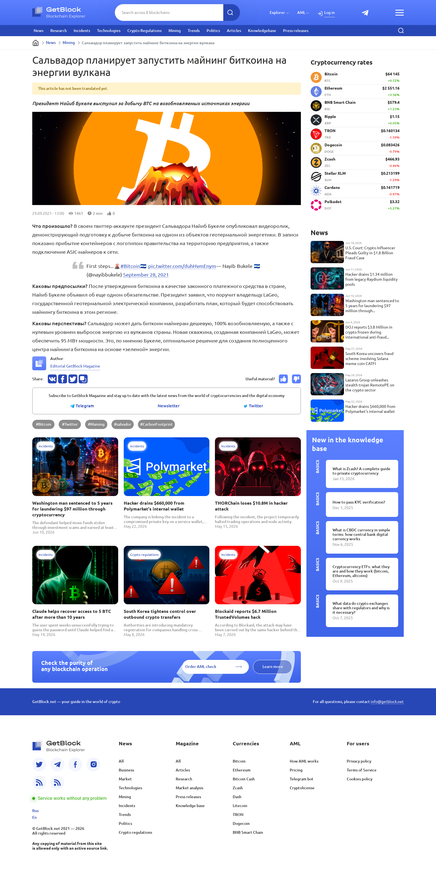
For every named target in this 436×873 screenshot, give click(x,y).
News (38, 30)
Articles (234, 30)
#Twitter (70, 424)
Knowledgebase (262, 30)
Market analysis (189, 788)
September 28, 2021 (146, 274)
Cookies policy (359, 779)
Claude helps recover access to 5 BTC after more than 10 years (71, 614)
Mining (175, 30)
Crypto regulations (135, 832)
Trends (194, 30)
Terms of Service (361, 770)
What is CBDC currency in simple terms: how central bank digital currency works (361, 534)
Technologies (108, 30)
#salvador (122, 424)
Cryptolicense (302, 788)
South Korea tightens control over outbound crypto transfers (160, 614)
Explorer (277, 12)
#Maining (96, 424)
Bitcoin (239, 761)
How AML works (304, 761)
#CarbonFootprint (156, 424)
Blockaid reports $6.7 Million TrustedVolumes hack (245, 614)
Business (126, 770)
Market (125, 779)
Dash (237, 797)
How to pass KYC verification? (359, 502)
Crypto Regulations (144, 30)
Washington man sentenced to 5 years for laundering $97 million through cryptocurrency (72, 508)
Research (58, 30)
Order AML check (200, 666)
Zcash (238, 788)
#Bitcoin (130, 266)
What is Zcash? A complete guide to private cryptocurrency (361, 471)
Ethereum (242, 770)
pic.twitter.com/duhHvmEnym (182, 266)
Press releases (295, 30)
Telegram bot (301, 779)
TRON (238, 814)
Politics (213, 30)
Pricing (296, 770)
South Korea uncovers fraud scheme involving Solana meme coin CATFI (369, 358)
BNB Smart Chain (248, 832)
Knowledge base (190, 805)
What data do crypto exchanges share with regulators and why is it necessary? (361, 608)
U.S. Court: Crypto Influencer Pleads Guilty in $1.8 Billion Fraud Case (370, 253)
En (34, 817)
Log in (329, 12)
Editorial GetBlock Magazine (75, 366)
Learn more (272, 666)
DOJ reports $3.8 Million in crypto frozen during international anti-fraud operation (368, 332)
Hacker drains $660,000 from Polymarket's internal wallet (154, 505)
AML (301, 12)
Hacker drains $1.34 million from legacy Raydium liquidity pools (371, 279)
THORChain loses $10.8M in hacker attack (251, 505)
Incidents (82, 30)
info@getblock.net (387, 701)
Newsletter (169, 406)
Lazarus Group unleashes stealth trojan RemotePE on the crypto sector (369, 385)
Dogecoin (241, 823)
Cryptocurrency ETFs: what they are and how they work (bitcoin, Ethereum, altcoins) (361, 571)
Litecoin (240, 805)
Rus (35, 810)
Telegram (82, 406)
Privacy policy (359, 761)
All (121, 761)
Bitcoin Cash (244, 779)
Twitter (253, 406)
